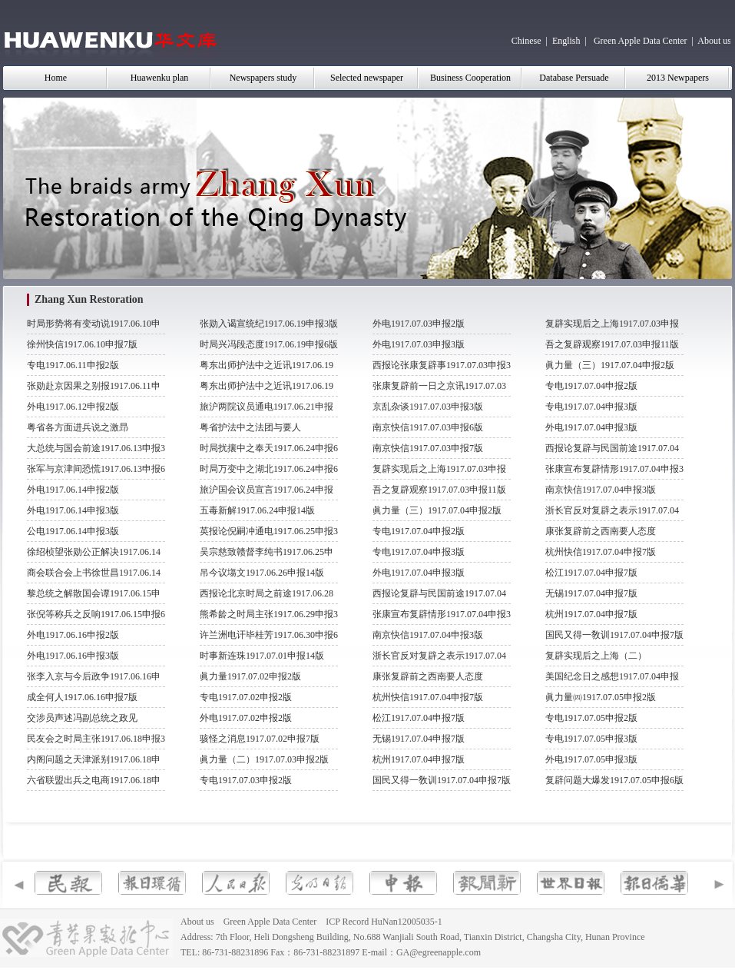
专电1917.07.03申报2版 (246, 780)
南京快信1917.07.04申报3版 (427, 635)
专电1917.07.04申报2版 (418, 531)
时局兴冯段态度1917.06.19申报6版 (269, 344)
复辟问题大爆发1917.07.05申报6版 (614, 780)
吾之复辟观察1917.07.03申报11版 (439, 489)
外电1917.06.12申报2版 (73, 406)
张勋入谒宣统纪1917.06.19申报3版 (269, 323)
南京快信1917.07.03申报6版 (427, 427)
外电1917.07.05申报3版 (591, 759)
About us (714, 40)
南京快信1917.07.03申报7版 (427, 448)
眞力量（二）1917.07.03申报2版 (264, 759)
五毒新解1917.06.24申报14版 (257, 510)
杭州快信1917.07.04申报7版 (427, 697)
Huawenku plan (160, 77)
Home (56, 77)
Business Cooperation (470, 77)
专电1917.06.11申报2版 (73, 365)
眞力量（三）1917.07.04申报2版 (437, 510)
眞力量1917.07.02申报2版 (250, 676)
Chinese (526, 40)
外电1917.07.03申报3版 (418, 344)
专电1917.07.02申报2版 (246, 697)
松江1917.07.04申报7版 (418, 718)
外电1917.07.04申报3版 (418, 572)
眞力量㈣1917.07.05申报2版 (600, 697)
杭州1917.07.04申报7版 (418, 759)
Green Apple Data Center (640, 40)
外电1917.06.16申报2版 (73, 635)
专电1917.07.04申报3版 (418, 551)
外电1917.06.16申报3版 (73, 655)
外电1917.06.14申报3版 (73, 510)
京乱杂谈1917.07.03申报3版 (427, 406)
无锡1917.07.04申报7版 (418, 738)
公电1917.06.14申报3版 (73, 531)
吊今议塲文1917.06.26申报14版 (262, 572)
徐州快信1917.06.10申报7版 (82, 344)
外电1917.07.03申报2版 (418, 323)
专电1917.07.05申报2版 (591, 718)
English (566, 40)
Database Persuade (573, 77)
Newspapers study (263, 77)
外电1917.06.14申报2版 (73, 489)
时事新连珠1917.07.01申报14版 (262, 655)
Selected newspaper (366, 77)
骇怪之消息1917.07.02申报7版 (259, 738)
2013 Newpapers (678, 77)
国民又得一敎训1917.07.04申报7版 (441, 780)
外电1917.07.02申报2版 (246, 718)
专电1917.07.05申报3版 (591, 738)
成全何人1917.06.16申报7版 (82, 697)
